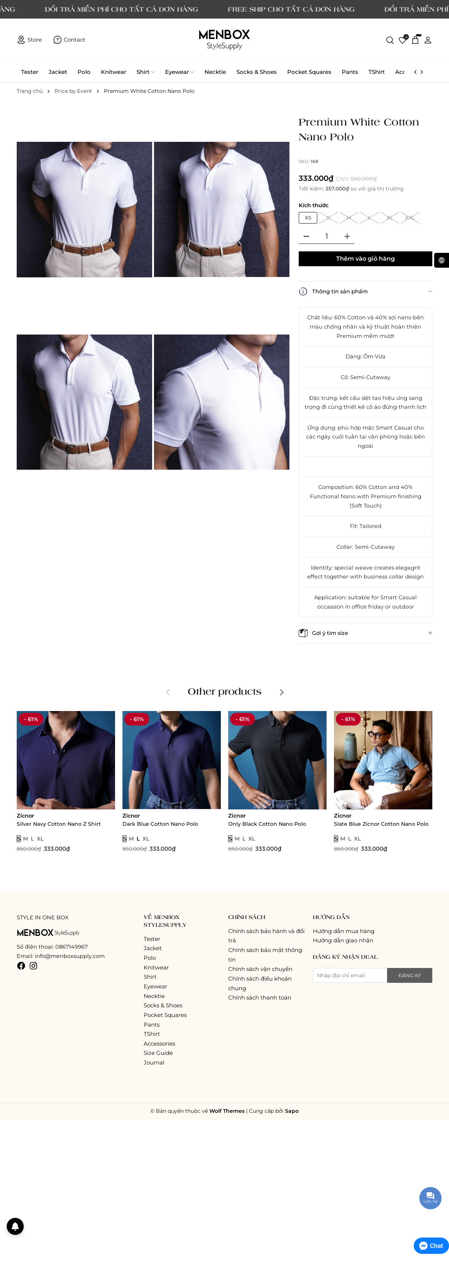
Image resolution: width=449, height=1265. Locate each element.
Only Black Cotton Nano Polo (267, 824)
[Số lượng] (326, 236)
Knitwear (113, 71)
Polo (84, 71)
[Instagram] (33, 965)
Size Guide (158, 1052)
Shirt (146, 72)
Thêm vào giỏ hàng (365, 258)
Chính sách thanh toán (259, 997)
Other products (225, 691)
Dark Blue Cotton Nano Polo (160, 824)
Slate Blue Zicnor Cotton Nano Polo (381, 824)
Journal (154, 1062)
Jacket (58, 71)
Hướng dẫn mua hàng (343, 931)
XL (389, 218)
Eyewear (179, 72)
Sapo (292, 1111)
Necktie (215, 71)
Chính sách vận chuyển (260, 968)
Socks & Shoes (256, 71)
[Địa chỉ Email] (372, 975)
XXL (410, 218)
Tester (29, 71)
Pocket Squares (309, 71)
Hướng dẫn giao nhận (343, 940)
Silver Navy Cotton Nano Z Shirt (59, 824)
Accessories (159, 1043)
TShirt (376, 71)
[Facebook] (21, 965)
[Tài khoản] (427, 39)
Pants (350, 71)
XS (308, 218)
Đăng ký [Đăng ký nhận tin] (410, 975)
